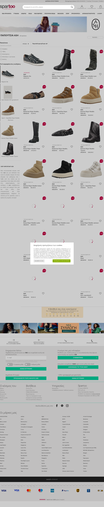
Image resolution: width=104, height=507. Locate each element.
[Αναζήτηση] (72, 7)
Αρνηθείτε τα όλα (39, 260)
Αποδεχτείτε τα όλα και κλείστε (61, 260)
